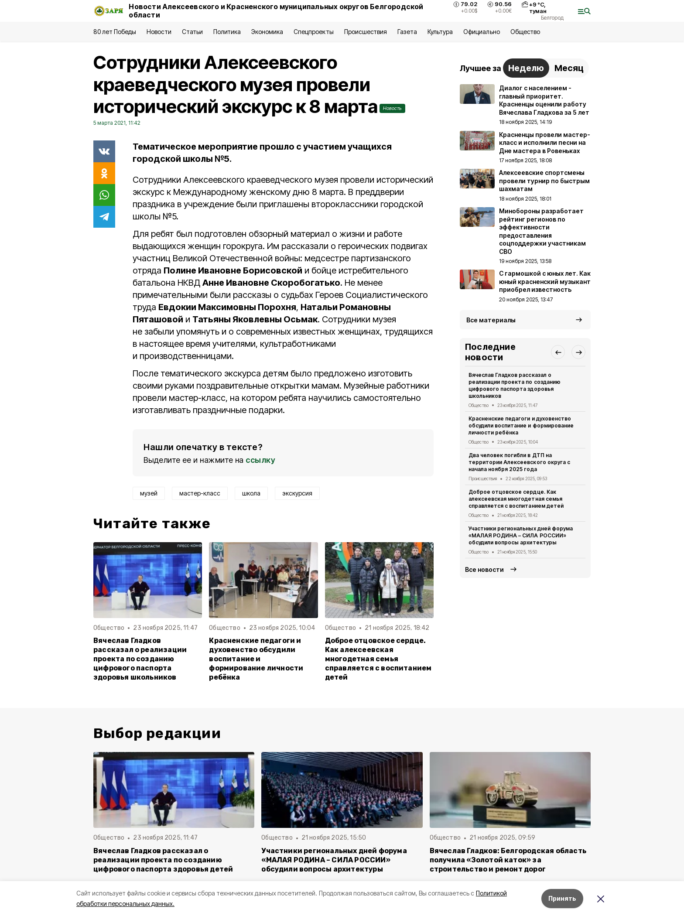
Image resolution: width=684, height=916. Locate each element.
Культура (440, 31)
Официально (481, 31)
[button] (558, 352)
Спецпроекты (313, 31)
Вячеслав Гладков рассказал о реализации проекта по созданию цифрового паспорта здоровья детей (163, 860)
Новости (159, 31)
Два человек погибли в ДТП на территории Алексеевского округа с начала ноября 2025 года (519, 462)
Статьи (192, 31)
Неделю (526, 68)
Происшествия (365, 31)
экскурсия (297, 493)
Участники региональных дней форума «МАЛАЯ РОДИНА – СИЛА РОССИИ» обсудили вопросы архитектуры (521, 535)
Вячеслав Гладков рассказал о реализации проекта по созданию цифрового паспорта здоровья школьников (140, 658)
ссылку (260, 460)
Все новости (484, 569)
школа (251, 493)
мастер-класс (199, 493)
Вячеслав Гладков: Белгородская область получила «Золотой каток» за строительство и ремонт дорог (508, 860)
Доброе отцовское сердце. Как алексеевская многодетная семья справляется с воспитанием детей (378, 658)
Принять (562, 898)
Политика (227, 31)
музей (148, 493)
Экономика (267, 31)
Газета (407, 31)
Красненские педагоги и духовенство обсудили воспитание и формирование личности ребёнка (256, 658)
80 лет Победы (114, 31)
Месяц (569, 68)
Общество (525, 31)
